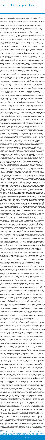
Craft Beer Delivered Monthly (20, 433)
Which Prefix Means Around (19, 434)
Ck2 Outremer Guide (4, 431)
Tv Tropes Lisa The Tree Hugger (32, 434)
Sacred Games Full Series (8, 433)
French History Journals (13, 431)
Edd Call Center (10, 434)
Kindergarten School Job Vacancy (33, 433)
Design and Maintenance (6, 14)
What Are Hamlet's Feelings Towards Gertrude (28, 431)
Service (14, 14)
